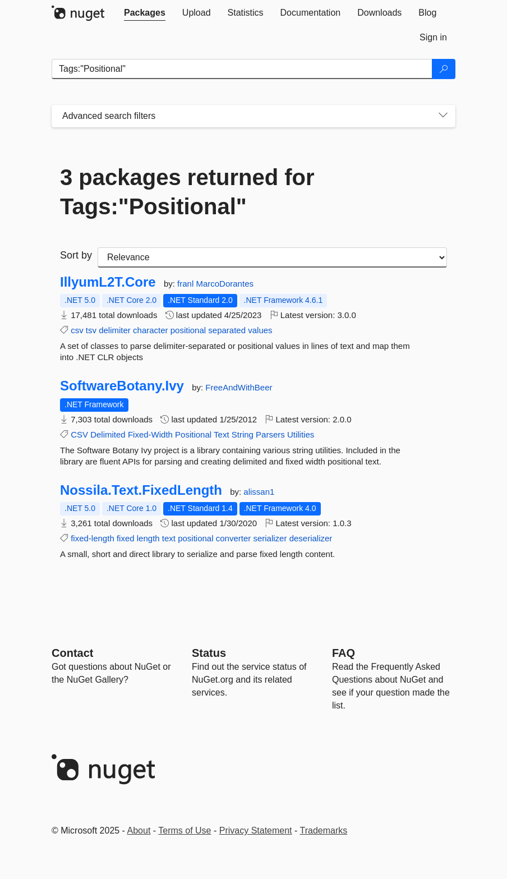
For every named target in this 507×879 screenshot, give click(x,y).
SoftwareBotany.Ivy (122, 386)
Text (221, 434)
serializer (270, 538)
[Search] (443, 69)
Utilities (300, 434)
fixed (126, 538)
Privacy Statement (255, 830)
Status (209, 653)
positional (188, 330)
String (242, 434)
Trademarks (324, 830)
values (260, 330)
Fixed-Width (150, 434)
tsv (91, 330)
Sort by (76, 255)
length (148, 538)
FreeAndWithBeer (238, 387)
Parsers (270, 434)
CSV (79, 434)
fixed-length (92, 538)
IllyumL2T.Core (108, 282)
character (150, 330)
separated (227, 330)
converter (233, 538)
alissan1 (258, 491)
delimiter (115, 330)
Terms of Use (184, 830)
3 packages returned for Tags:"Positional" (187, 192)
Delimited (108, 434)
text (169, 538)
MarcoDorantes (224, 283)
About (139, 830)
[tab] (145, 13)
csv (77, 330)
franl (186, 283)
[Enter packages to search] (242, 69)
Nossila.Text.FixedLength (141, 490)
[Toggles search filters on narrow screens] (443, 116)
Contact (72, 653)
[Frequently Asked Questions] (343, 653)
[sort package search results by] (272, 257)
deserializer (311, 538)
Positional (193, 434)
